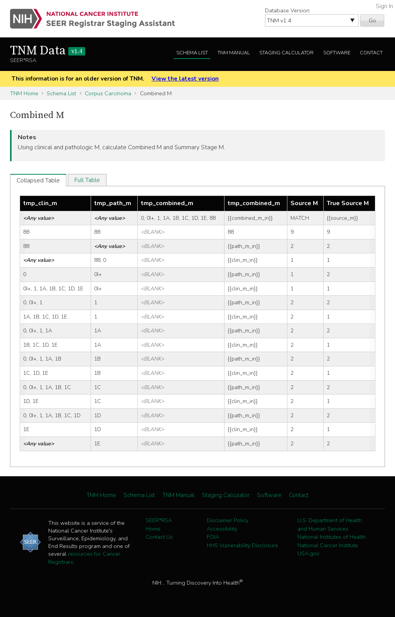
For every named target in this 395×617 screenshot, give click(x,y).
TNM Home (24, 93)
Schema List (192, 52)
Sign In (384, 6)
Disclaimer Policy (227, 520)
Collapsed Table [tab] (38, 180)
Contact (371, 52)
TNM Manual (234, 52)
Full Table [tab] (87, 180)
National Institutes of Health (331, 537)
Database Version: (288, 10)
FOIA (213, 537)
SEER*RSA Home (159, 524)
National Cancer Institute (327, 545)
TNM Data (47, 51)
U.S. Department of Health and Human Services (329, 524)
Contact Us (159, 537)
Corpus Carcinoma (108, 93)
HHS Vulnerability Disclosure (242, 545)
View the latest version (185, 79)
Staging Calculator (286, 52)
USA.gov (308, 553)
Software (336, 52)
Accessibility (222, 529)
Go (372, 20)
